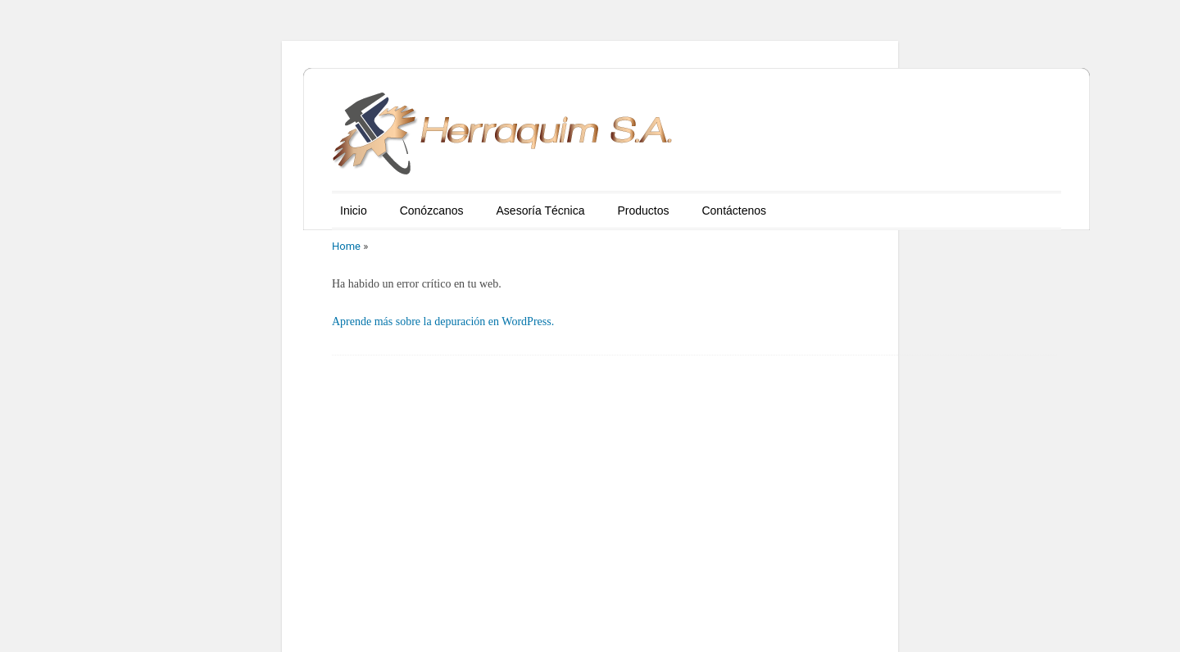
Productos (643, 210)
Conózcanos (432, 210)
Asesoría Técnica (541, 210)
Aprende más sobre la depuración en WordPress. (443, 321)
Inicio (353, 210)
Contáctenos (733, 210)
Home (346, 246)
